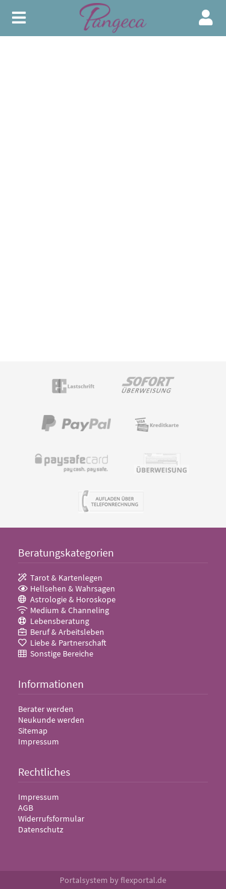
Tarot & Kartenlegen (66, 577)
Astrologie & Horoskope (73, 599)
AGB (25, 807)
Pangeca (113, 18)
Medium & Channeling (69, 610)
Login (206, 17)
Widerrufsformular (51, 818)
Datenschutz (40, 829)
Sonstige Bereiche (61, 653)
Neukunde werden (51, 719)
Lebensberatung (59, 621)
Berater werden (46, 708)
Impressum (38, 741)
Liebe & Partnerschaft (68, 642)
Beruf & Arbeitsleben (67, 631)
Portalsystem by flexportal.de (113, 880)
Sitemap (33, 730)
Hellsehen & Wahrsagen (72, 588)
